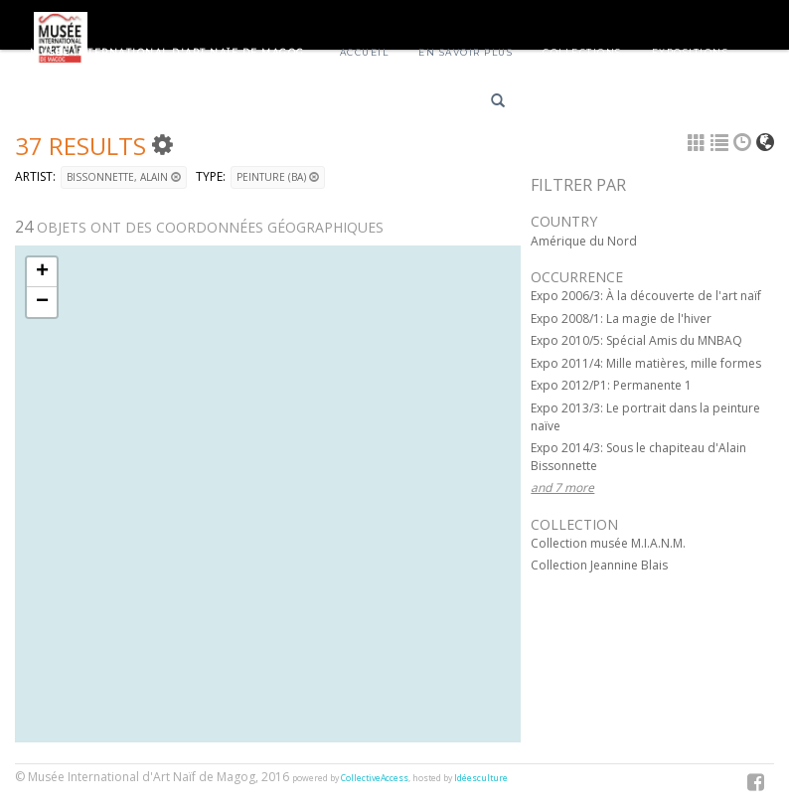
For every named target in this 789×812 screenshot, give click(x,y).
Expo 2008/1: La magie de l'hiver (621, 318)
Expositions (690, 52)
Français (563, 103)
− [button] (42, 302)
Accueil (365, 52)
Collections (582, 52)
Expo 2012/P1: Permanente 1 (611, 385)
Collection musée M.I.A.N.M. (608, 543)
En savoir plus (465, 52)
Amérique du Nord (584, 241)
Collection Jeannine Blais (599, 565)
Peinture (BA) (278, 177)
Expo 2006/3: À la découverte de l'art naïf (646, 295)
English (633, 103)
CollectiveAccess (374, 778)
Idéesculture (481, 778)
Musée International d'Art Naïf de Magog (167, 52)
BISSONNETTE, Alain (124, 177)
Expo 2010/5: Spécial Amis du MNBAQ (636, 340)
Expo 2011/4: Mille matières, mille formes (646, 363)
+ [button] (42, 272)
